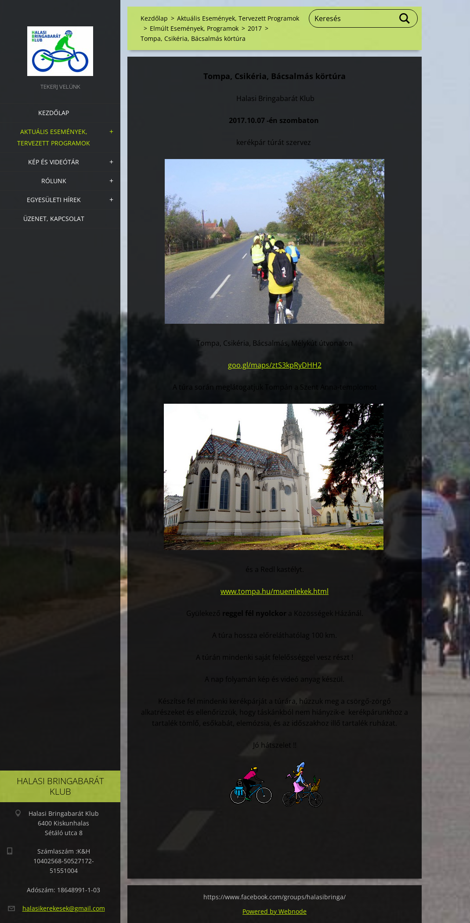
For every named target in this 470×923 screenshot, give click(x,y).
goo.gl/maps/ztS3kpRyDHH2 (275, 365)
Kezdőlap (53, 113)
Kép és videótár (53, 162)
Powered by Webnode (274, 911)
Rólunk (53, 181)
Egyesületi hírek (54, 199)
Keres (405, 18)
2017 (255, 28)
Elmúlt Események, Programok (194, 28)
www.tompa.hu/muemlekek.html (275, 591)
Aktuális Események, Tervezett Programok (53, 137)
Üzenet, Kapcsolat (53, 218)
